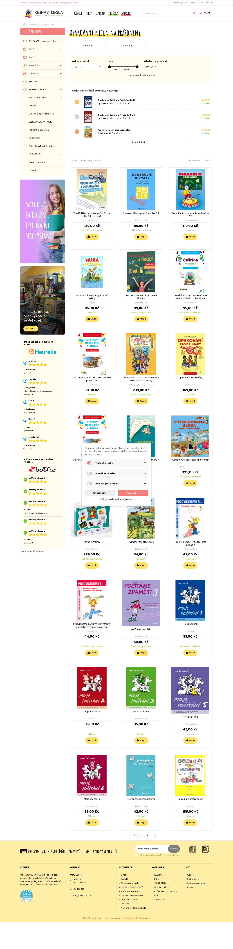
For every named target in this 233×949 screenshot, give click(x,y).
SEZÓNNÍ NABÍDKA (37, 89)
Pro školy (125, 904)
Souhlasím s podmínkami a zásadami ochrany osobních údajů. (159, 855)
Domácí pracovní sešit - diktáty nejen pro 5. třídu (92, 379)
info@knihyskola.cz (82, 895)
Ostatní (32, 170)
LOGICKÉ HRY (35, 154)
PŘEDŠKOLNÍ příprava (39, 130)
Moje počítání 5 (190, 717)
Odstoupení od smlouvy (132, 895)
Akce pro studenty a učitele (133, 908)
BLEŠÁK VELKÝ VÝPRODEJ (40, 122)
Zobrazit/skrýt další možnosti (141, 75)
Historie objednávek (195, 883)
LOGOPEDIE (34, 138)
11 (147, 835)
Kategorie (35, 31)
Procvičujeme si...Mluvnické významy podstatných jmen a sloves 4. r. (92, 625)
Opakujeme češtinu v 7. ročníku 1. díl (116, 115)
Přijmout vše (133, 493)
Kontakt (201, 2)
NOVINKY (33, 81)
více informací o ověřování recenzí (31, 551)
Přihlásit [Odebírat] (174, 849)
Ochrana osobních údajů (132, 887)
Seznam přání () (180, 2)
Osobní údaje (192, 879)
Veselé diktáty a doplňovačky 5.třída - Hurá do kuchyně (91, 214)
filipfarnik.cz (144, 918)
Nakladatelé (159, 899)
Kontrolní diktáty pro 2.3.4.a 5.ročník (141, 213)
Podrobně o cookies (130, 891)
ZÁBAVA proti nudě (37, 97)
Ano (151, 66)
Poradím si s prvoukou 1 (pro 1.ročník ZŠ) (190, 214)
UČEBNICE (33, 73)
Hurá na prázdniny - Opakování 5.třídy (92, 297)
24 (208, 160)
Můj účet (209, 2)
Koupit (91, 236)
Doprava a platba (129, 899)
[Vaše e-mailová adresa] (151, 849)
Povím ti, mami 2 (91, 542)
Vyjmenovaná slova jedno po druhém (190, 460)
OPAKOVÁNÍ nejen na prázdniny (43, 41)
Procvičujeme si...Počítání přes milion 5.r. (190, 543)
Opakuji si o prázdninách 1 (190, 799)
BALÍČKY (32, 105)
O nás (192, 2)
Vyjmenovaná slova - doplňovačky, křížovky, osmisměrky (141, 379)
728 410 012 (78, 889)
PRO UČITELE (35, 65)
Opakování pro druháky (190, 378)
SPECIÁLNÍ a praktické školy (41, 114)
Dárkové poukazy (37, 162)
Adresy (189, 887)
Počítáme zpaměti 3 (141, 629)
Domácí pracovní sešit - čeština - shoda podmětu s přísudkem (190, 297)
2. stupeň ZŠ (127, 46)
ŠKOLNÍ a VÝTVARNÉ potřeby (42, 146)
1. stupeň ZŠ (87, 46)
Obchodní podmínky (130, 883)
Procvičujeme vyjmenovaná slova (115, 130)
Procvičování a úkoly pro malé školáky (141, 297)
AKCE (31, 57)
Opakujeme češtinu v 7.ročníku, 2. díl (116, 100)
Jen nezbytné (99, 493)
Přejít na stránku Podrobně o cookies (117, 499)
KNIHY (31, 49)
